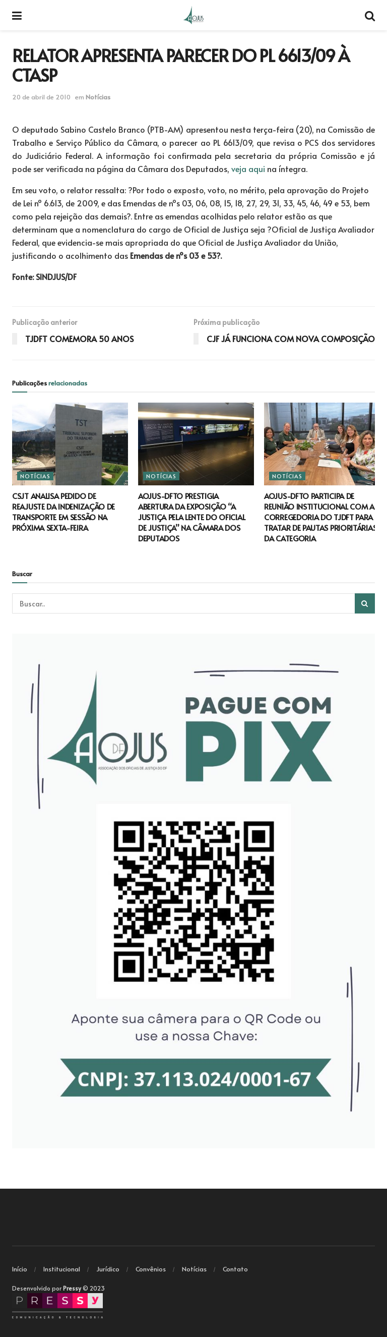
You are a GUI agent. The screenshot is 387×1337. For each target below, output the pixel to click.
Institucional (61, 1268)
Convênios (151, 1268)
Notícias (98, 96)
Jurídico (107, 1268)
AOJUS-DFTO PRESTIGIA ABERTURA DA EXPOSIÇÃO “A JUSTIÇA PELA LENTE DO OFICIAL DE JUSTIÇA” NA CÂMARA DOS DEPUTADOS (191, 516)
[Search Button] (365, 603)
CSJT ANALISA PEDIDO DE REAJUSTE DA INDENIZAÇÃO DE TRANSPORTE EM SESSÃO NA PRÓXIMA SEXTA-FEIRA (63, 511)
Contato (235, 1268)
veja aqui (248, 168)
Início (19, 1268)
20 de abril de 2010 (41, 96)
